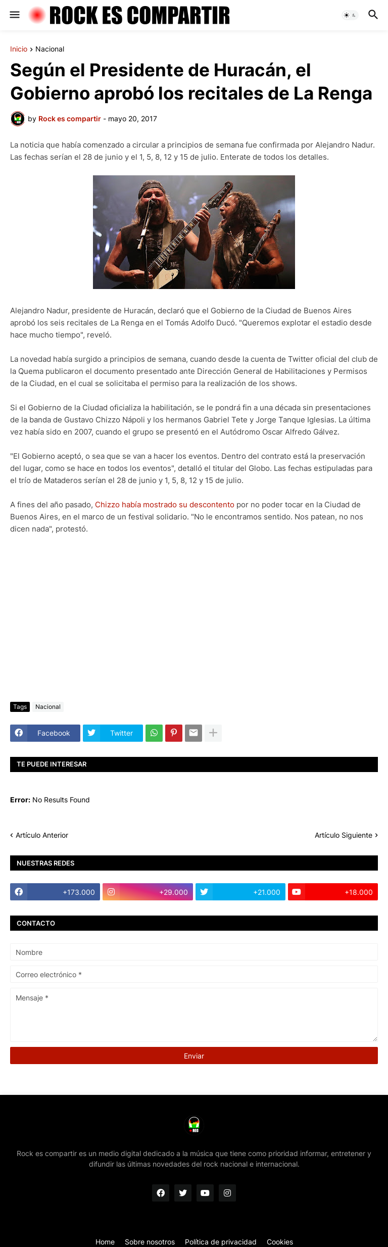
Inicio (18, 49)
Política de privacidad (221, 1241)
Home (105, 1241)
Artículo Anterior (42, 835)
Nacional (49, 49)
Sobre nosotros (150, 1241)
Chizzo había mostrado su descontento (164, 504)
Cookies (280, 1241)
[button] (14, 15)
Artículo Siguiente (343, 835)
